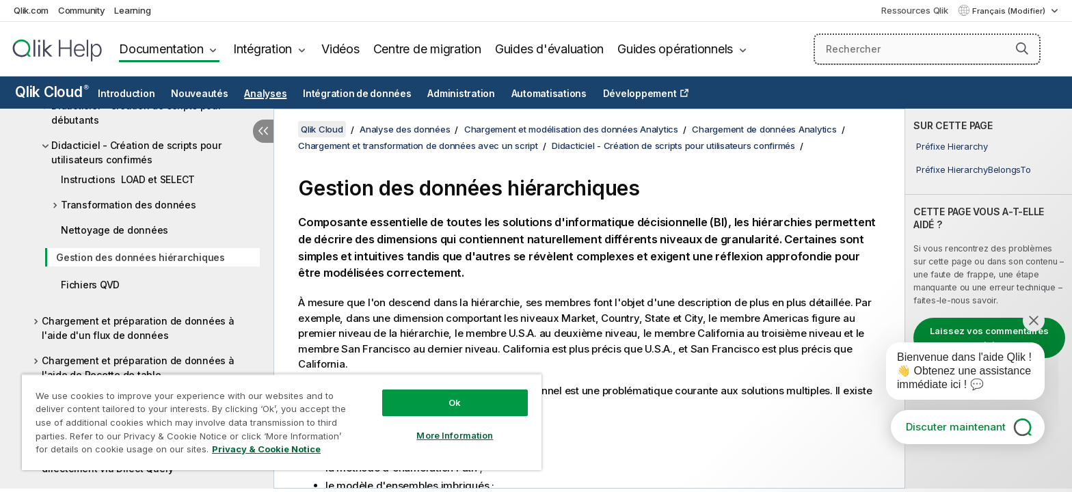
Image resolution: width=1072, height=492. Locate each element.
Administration (461, 93)
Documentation (161, 49)
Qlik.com (31, 10)
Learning (132, 10)
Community (81, 10)
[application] (955, 374)
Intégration (262, 49)
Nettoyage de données (114, 230)
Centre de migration (427, 49)
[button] (1022, 48)
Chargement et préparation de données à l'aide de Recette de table (138, 368)
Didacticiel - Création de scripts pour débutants (136, 113)
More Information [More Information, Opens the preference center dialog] (454, 435)
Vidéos (340, 49)
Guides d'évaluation (549, 49)
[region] (281, 422)
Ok (454, 402)
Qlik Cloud (52, 91)
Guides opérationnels (675, 49)
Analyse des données (405, 129)
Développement (640, 93)
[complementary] (988, 299)
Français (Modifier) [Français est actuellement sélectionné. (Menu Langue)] (1009, 11)
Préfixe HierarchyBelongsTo (973, 169)
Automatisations (549, 93)
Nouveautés (199, 93)
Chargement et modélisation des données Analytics (571, 129)
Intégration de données (357, 93)
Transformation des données (128, 204)
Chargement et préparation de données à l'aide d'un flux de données (138, 328)
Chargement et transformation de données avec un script (418, 145)
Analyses (265, 93)
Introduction (126, 93)
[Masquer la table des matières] (263, 131)
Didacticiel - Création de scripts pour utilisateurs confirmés (136, 152)
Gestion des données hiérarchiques (140, 257)
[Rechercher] (927, 49)
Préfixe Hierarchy (952, 146)
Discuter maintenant (956, 426)
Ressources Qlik (914, 10)
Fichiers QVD (90, 284)
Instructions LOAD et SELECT (128, 179)
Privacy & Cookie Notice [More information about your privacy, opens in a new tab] (266, 448)
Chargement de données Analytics (764, 129)
